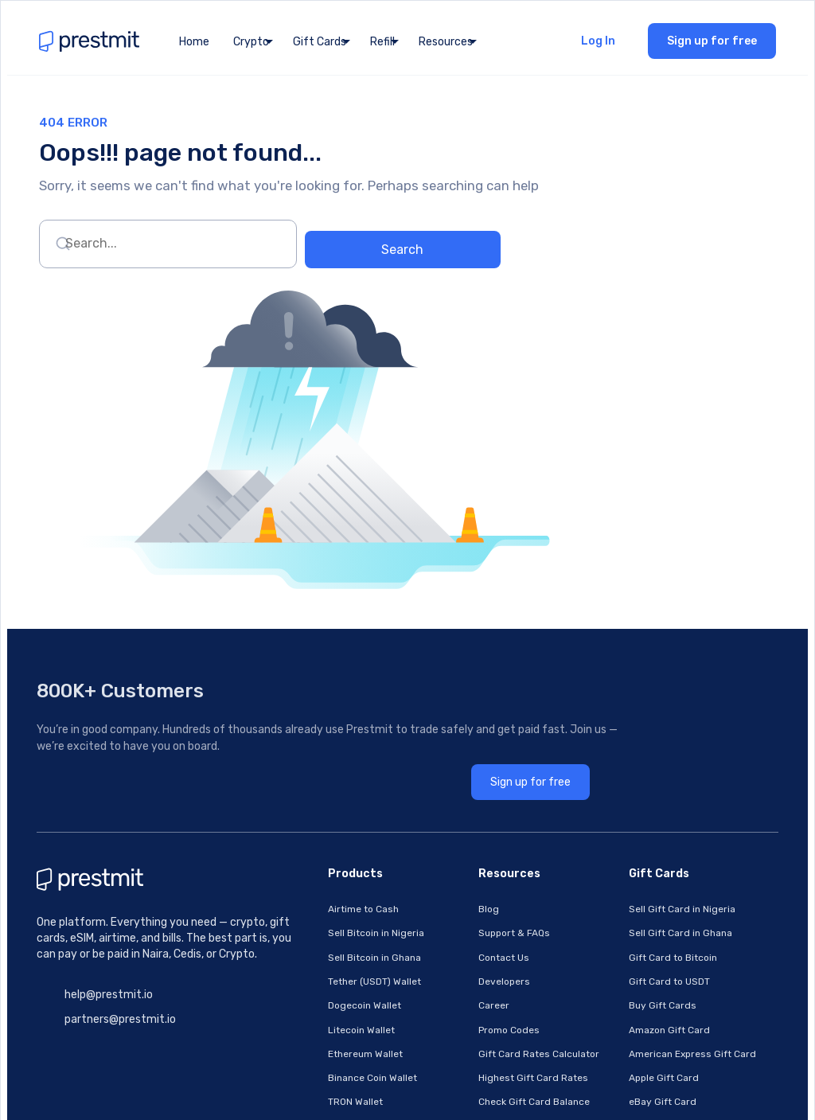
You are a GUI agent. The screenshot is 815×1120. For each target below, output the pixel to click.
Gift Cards (319, 46)
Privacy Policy (467, 922)
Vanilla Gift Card (628, 967)
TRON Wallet (308, 811)
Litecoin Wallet (314, 744)
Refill (382, 46)
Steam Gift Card (628, 922)
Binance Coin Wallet (325, 788)
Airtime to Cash (316, 632)
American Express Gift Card (654, 766)
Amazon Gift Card (631, 744)
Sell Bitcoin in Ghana (327, 677)
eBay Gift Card (624, 811)
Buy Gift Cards (624, 722)
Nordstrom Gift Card (638, 878)
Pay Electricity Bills (325, 900)
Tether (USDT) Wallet (327, 699)
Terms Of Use (466, 900)
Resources (446, 46)
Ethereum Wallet (318, 766)
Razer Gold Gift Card (638, 944)
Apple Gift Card (626, 788)
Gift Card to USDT (631, 699)
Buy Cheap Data (317, 855)
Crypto (251, 46)
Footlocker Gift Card (637, 989)
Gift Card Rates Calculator (495, 766)
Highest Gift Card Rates (490, 788)
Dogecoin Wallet (317, 722)
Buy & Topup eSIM (321, 944)
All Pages (456, 878)
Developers (461, 699)
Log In (602, 46)
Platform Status (472, 944)
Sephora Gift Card (632, 900)
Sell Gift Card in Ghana (642, 655)
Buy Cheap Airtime (323, 833)
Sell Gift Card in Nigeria (644, 632)
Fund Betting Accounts (334, 878)
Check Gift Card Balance (491, 811)
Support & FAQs (471, 655)
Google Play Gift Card (640, 833)
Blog (445, 632)
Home (194, 46)
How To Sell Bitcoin (478, 855)
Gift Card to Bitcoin (635, 677)
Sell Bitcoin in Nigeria (329, 655)
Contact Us (460, 677)
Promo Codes (466, 744)
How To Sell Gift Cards (486, 833)
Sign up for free (716, 46)
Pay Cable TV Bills (321, 922)
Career (450, 722)
